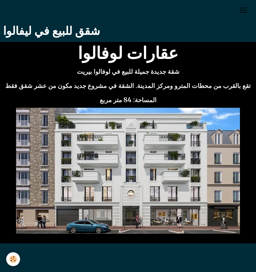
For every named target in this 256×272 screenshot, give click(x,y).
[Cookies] (13, 259)
